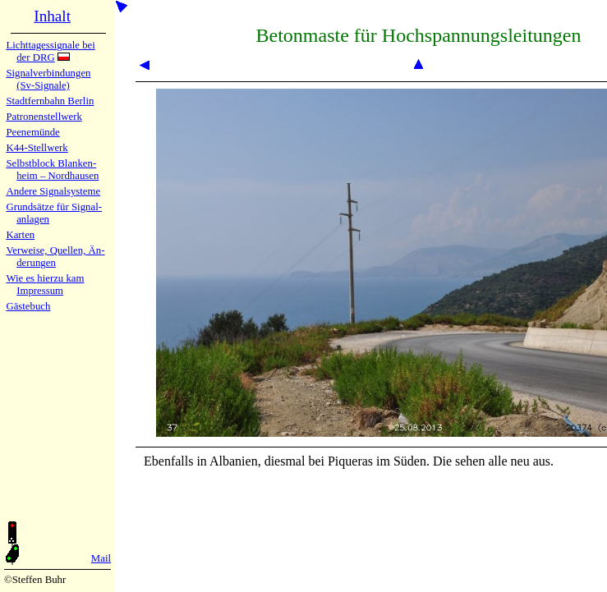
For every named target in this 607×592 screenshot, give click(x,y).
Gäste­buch (28, 306)
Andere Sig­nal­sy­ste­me (53, 191)
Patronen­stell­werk (43, 116)
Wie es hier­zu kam (45, 278)
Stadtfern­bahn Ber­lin (50, 101)
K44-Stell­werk (36, 148)
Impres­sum (39, 290)
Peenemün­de (32, 132)
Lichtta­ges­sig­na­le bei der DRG (50, 51)
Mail (101, 558)
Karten (20, 235)
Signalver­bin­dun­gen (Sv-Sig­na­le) (48, 79)
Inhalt (52, 16)
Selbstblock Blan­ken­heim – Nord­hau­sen (52, 169)
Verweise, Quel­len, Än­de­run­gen (55, 256)
